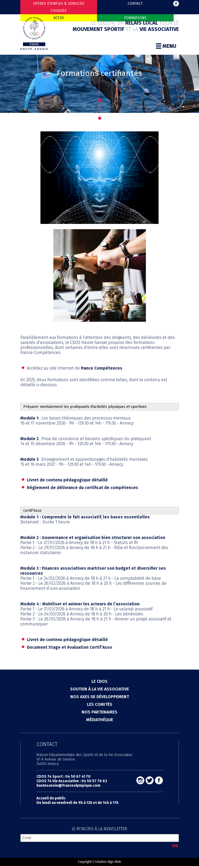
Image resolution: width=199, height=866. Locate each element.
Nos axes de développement (99, 696)
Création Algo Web (108, 862)
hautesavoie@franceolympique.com (68, 785)
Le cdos (99, 681)
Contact (135, 3)
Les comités (99, 704)
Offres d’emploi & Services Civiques (58, 7)
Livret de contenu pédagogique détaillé (67, 479)
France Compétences (101, 368)
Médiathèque (99, 719)
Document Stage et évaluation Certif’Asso (69, 647)
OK (175, 845)
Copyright (85, 862)
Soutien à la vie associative (99, 689)
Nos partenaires (99, 712)
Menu (166, 46)
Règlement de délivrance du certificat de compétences (82, 487)
